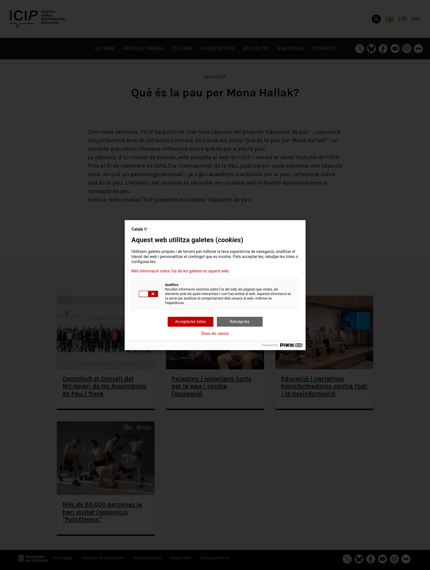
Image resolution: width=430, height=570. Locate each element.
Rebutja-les (239, 321)
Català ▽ (139, 229)
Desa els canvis (215, 333)
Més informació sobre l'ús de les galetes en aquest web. (180, 271)
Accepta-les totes (190, 321)
